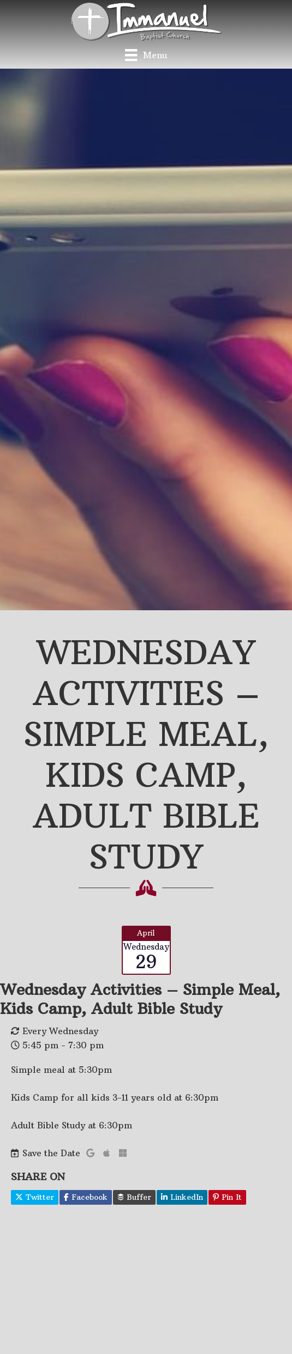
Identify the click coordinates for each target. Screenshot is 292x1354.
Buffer (134, 1197)
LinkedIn (182, 1197)
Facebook (86, 1197)
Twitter (34, 1197)
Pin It (227, 1197)
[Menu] (145, 55)
